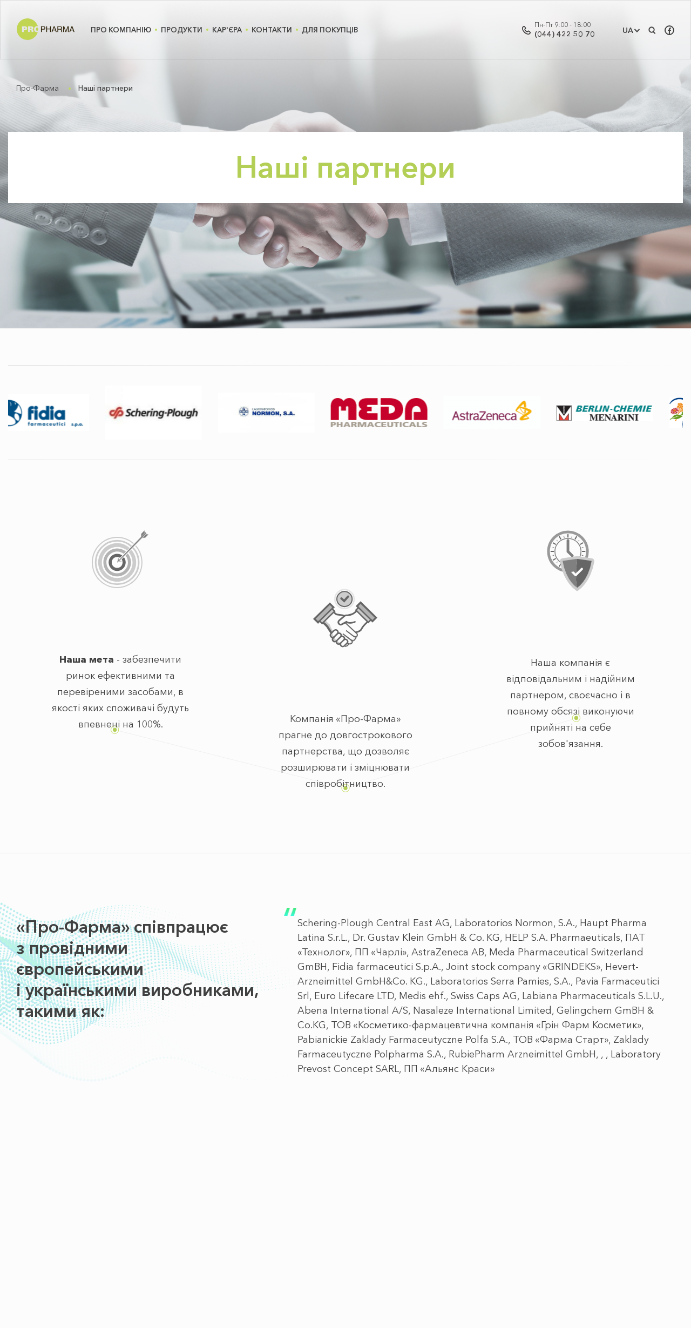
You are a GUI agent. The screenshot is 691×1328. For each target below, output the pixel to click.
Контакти (272, 29)
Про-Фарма (37, 88)
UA (627, 30)
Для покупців (330, 29)
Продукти (181, 29)
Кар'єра (227, 29)
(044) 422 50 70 (564, 34)
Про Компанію (121, 29)
